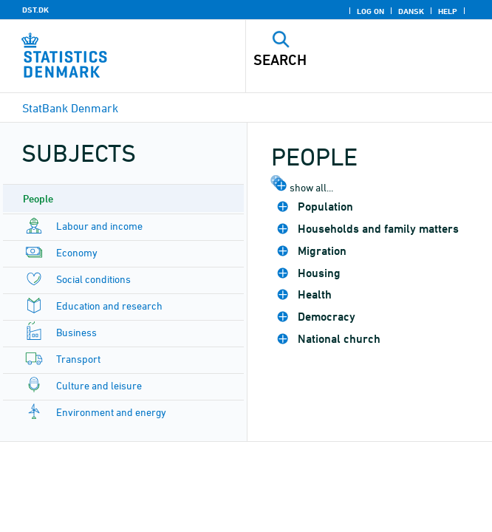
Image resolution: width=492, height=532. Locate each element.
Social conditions (93, 279)
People (38, 198)
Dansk (411, 11)
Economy (77, 252)
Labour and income (99, 225)
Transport (78, 358)
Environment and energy (111, 412)
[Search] (345, 60)
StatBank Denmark (70, 108)
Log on (370, 11)
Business (76, 332)
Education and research (109, 305)
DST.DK (35, 9)
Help (447, 11)
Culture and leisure (99, 385)
